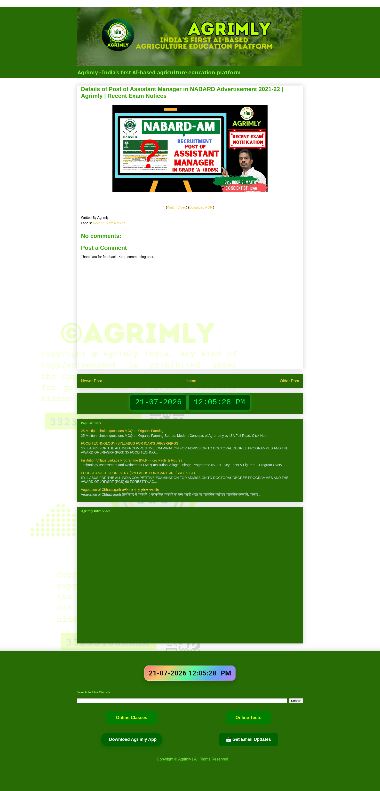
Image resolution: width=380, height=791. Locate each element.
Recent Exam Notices (109, 223)
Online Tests (248, 717)
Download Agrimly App (133, 739)
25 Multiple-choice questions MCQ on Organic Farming (122, 431)
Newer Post (91, 381)
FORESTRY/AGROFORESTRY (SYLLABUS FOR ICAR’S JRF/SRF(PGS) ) (138, 473)
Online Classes (131, 717)
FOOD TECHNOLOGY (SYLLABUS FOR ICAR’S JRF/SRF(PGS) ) (131, 443)
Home (190, 381)
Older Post (289, 381)
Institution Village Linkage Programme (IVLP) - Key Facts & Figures (131, 460)
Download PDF (201, 207)
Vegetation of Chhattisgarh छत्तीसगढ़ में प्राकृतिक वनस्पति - (121, 490)
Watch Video (176, 207)
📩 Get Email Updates (248, 739)
